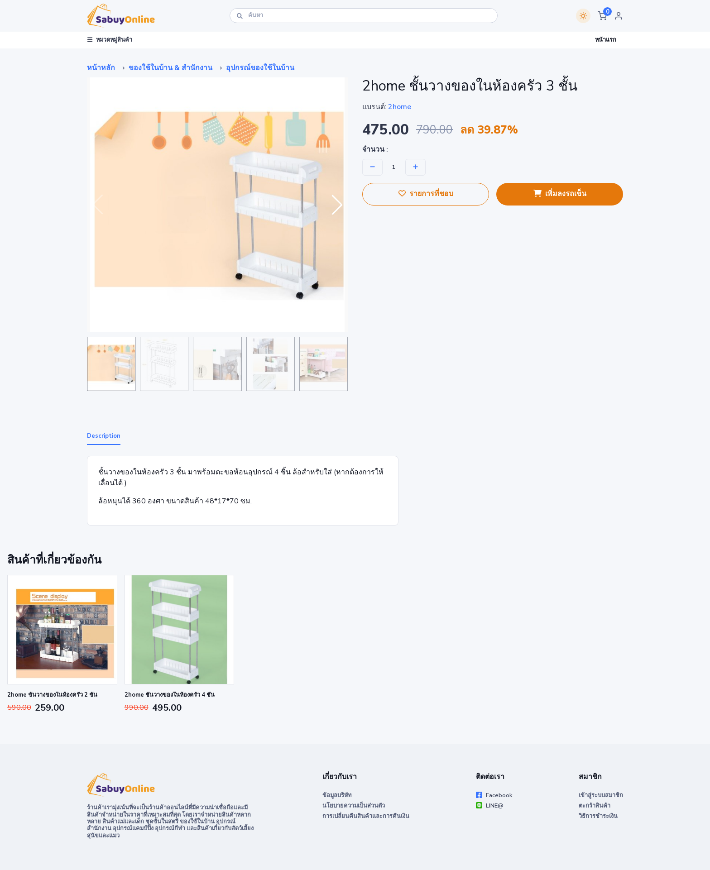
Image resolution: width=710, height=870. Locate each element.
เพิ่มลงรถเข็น (559, 194)
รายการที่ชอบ (425, 194)
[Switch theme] (583, 16)
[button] (602, 16)
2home (399, 107)
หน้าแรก (605, 40)
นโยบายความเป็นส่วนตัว (353, 806)
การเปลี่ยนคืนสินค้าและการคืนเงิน (365, 816)
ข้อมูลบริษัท (336, 795)
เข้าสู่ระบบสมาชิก (601, 795)
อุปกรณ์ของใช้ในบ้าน (260, 68)
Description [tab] (103, 436)
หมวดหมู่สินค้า (109, 40)
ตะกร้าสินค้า (594, 806)
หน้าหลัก (101, 68)
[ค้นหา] (364, 15)
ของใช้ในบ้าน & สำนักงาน (170, 68)
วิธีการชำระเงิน (598, 816)
